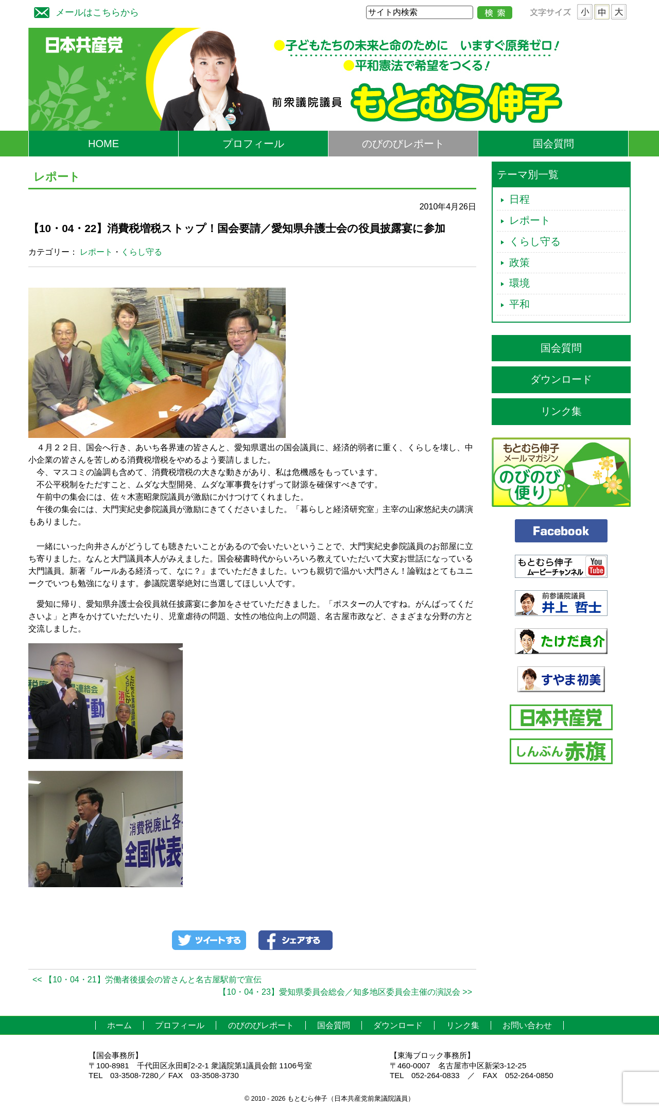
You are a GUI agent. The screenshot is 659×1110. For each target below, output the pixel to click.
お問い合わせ (527, 1025)
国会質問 (553, 143)
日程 (519, 199)
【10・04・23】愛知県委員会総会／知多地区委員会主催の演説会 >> (345, 992)
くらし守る (141, 252)
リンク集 (561, 411)
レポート (96, 252)
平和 (519, 304)
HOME (103, 143)
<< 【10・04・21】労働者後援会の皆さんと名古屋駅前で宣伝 (147, 979)
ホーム (119, 1025)
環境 (519, 283)
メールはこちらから (84, 11)
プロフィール (253, 143)
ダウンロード (561, 379)
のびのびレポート (403, 143)
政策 (519, 262)
